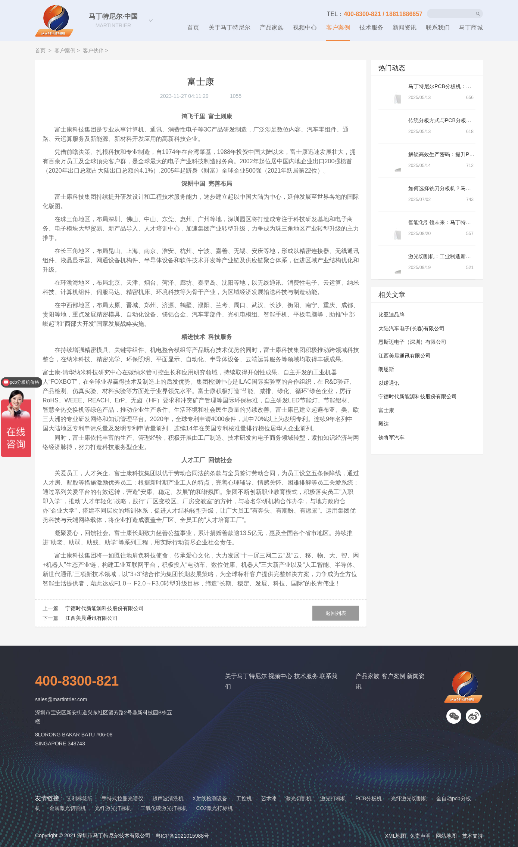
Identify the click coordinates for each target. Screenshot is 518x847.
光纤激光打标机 (113, 808)
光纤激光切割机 (409, 798)
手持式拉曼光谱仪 (122, 798)
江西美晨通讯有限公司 (91, 618)
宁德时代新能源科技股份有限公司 (104, 608)
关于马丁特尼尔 (229, 27)
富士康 (386, 410)
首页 (193, 27)
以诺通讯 (388, 383)
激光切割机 (298, 798)
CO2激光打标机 (214, 808)
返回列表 (335, 613)
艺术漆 (269, 798)
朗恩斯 (386, 369)
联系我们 (438, 27)
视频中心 (305, 27)
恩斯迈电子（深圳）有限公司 (412, 342)
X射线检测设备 (210, 798)
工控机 (244, 798)
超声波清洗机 (168, 798)
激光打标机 (333, 798)
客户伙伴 (93, 50)
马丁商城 (471, 27)
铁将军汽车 (391, 437)
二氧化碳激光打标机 (163, 808)
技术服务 (371, 27)
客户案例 (338, 27)
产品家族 (272, 27)
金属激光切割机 (67, 808)
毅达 (383, 424)
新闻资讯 (404, 27)
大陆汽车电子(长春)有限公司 (411, 328)
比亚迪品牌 (391, 315)
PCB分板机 (368, 798)
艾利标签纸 (79, 798)
